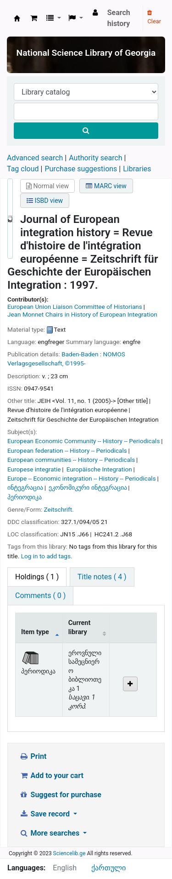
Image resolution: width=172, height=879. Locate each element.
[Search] (86, 130)
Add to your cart (51, 775)
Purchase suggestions (80, 168)
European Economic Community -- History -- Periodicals (83, 441)
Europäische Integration (99, 469)
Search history (118, 18)
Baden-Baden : (81, 354)
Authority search (95, 158)
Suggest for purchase (60, 794)
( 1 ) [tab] (37, 576)
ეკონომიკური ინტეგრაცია (88, 487)
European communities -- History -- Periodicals (71, 459)
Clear (154, 17)
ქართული (108, 867)
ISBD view (45, 200)
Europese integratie (34, 469)
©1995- (75, 363)
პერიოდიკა (24, 497)
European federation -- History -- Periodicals (67, 450)
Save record (45, 814)
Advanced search (35, 158)
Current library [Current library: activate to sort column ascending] (79, 627)
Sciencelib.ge (69, 853)
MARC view (106, 186)
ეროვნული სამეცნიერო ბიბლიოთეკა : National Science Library (17, 18)
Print (32, 756)
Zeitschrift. (59, 509)
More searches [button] (50, 833)
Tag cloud (23, 168)
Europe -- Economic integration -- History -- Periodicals (81, 478)
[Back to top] (144, 851)
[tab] (102, 577)
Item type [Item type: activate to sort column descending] (35, 632)
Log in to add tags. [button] (46, 556)
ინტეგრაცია (25, 487)
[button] (34, 18)
